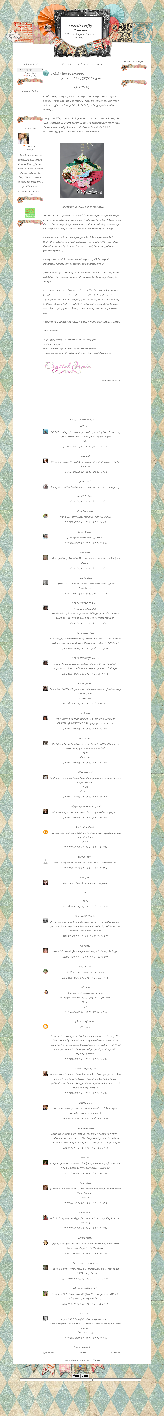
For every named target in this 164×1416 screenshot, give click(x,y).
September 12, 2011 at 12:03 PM (85, 703)
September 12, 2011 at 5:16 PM (85, 796)
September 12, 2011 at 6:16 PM (85, 868)
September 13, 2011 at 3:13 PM (85, 1203)
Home (83, 1352)
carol (82, 713)
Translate (30, 76)
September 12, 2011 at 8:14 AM (85, 522)
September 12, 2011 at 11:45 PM (85, 957)
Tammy (82, 1102)
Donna (82, 738)
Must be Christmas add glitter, (80, 295)
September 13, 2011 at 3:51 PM (85, 1228)
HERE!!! (111, 228)
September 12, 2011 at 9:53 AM (85, 623)
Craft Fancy (73, 308)
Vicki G (82, 877)
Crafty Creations (96, 308)
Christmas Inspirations (57, 295)
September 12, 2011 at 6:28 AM (85, 446)
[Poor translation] (84, 1376)
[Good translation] (76, 1376)
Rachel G (82, 531)
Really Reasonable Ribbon (55, 241)
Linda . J (82, 683)
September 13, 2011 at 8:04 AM (85, 1059)
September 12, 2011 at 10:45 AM (85, 673)
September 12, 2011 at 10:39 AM (85, 648)
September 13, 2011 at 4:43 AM (85, 1011)
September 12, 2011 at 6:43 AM (85, 471)
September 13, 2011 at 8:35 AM (85, 1093)
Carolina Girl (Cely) (82, 1068)
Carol (82, 1157)
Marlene (82, 856)
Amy (82, 945)
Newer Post (48, 1352)
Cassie (82, 456)
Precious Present (90, 127)
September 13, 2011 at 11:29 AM (85, 1148)
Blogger (139, 61)
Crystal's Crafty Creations (79, 28)
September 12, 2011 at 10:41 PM (85, 906)
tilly (82, 426)
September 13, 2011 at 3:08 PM (85, 1173)
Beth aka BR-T (82, 916)
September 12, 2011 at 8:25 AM (85, 543)
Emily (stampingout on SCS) (82, 806)
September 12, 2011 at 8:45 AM (85, 568)
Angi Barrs (82, 511)
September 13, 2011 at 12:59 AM (85, 977)
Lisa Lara (82, 966)
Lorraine (82, 1237)
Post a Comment (82, 1346)
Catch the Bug (91, 299)
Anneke (82, 578)
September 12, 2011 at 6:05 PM (85, 847)
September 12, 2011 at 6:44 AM (85, 501)
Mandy (82, 1313)
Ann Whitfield (82, 827)
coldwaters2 (82, 772)
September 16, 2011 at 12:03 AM (85, 1304)
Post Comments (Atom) (88, 1360)
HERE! (47, 281)
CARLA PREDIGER (82, 603)
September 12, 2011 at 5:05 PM (85, 762)
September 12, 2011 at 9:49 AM (85, 593)
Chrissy (82, 481)
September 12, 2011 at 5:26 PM (85, 817)
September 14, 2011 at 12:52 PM (85, 1278)
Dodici (82, 987)
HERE (85, 87)
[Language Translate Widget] (30, 70)
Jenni (82, 1182)
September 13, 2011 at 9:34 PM (85, 1253)
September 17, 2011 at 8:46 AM (85, 1338)
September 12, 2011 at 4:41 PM (85, 728)
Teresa (82, 1212)
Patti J (82, 552)
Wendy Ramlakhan (82, 1288)
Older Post (116, 1352)
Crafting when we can (103, 295)
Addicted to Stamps (95, 290)
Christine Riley (82, 1021)
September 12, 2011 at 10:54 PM (85, 936)
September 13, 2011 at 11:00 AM (85, 1118)
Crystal (31, 146)
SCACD (58, 131)
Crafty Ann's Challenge (72, 304)
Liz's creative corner (82, 1263)
